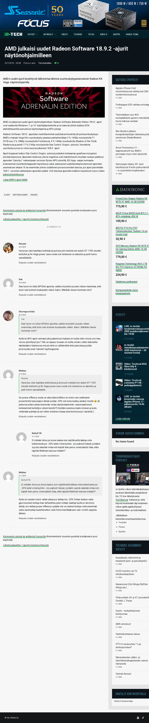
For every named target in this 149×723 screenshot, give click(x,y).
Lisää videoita (123, 418)
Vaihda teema (132, 34)
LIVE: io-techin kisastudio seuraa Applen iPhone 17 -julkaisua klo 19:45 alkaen (134, 401)
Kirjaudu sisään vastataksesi (32, 263)
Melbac (22, 370)
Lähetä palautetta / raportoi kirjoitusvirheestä (26, 219)
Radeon (34, 195)
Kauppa (116, 34)
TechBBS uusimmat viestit (129, 547)
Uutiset (32, 34)
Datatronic (131, 189)
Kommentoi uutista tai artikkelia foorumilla (24, 210)
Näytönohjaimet (20, 195)
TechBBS (78, 34)
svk (20, 279)
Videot (65, 34)
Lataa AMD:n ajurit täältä (15, 179)
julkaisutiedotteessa (13, 174)
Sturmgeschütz (27, 311)
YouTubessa (122, 499)
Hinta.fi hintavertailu (123, 701)
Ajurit (7, 195)
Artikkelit (50, 34)
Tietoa (91, 34)
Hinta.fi (103, 34)
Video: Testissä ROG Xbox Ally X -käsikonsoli (135, 366)
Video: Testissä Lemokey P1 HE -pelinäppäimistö (133, 383)
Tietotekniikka (44, 63)
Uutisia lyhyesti (127, 79)
